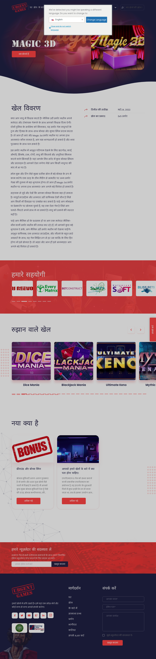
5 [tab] (35, 301)
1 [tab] (13, 301)
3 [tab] (24, 301)
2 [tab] (18, 301)
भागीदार (72, 624)
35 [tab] (42, 394)
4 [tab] (30, 301)
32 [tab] (28, 394)
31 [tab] (23, 394)
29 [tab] (13, 394)
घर (31, 7)
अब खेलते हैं (24, 54)
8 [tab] (49, 301)
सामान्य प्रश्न (74, 613)
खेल (35, 7)
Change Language (96, 19)
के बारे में (42, 7)
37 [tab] (52, 394)
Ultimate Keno (116, 385)
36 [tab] (47, 394)
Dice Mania (31, 385)
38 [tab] (56, 394)
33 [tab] (32, 394)
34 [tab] (37, 394)
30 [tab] (18, 394)
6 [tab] (39, 301)
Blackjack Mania (74, 385)
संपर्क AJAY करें (76, 635)
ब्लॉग (71, 619)
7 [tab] (44, 301)
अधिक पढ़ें (28, 501)
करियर (72, 630)
